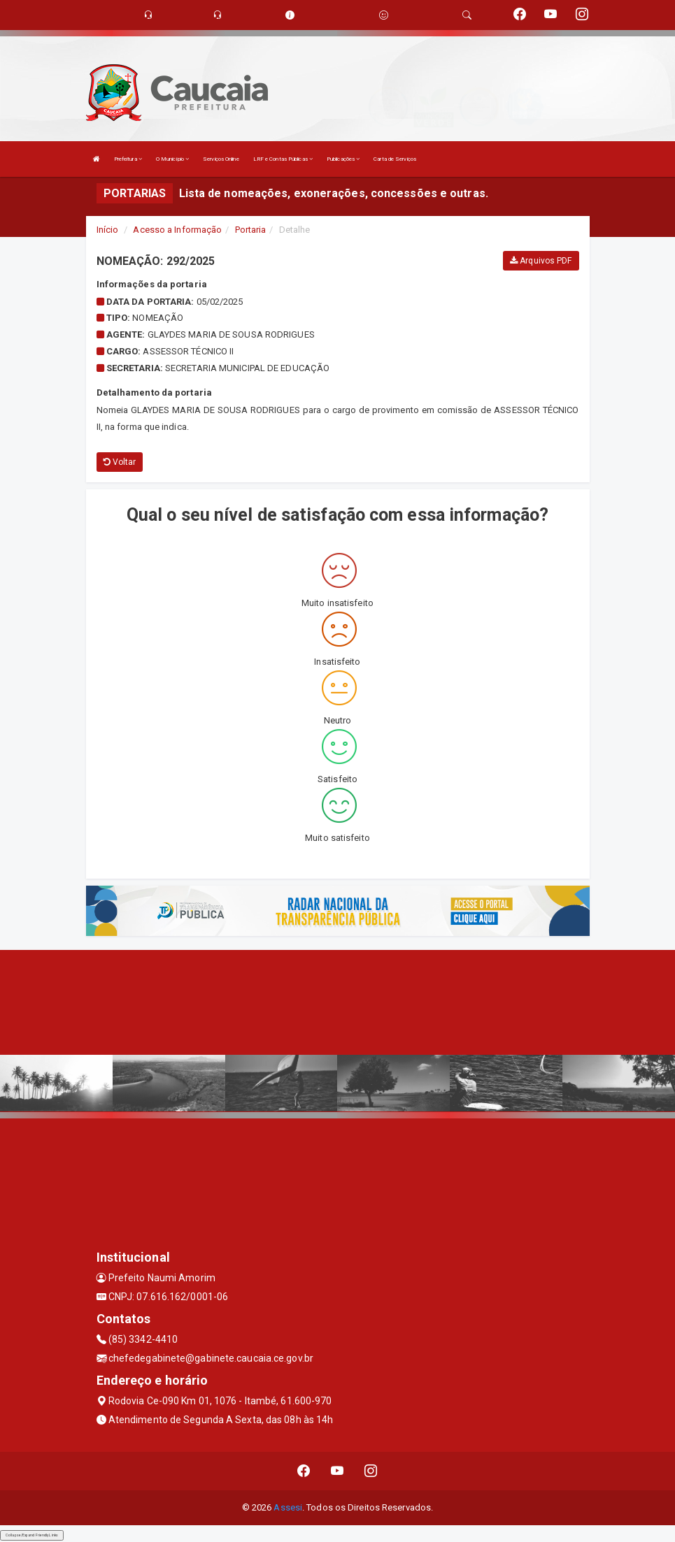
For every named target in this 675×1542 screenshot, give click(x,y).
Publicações (343, 159)
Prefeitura (128, 159)
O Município (172, 159)
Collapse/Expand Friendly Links (32, 1535)
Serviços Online (221, 159)
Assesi (287, 1507)
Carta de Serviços (395, 159)
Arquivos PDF (540, 261)
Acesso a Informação (177, 229)
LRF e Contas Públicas (283, 159)
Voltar (120, 462)
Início (108, 229)
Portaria (251, 229)
